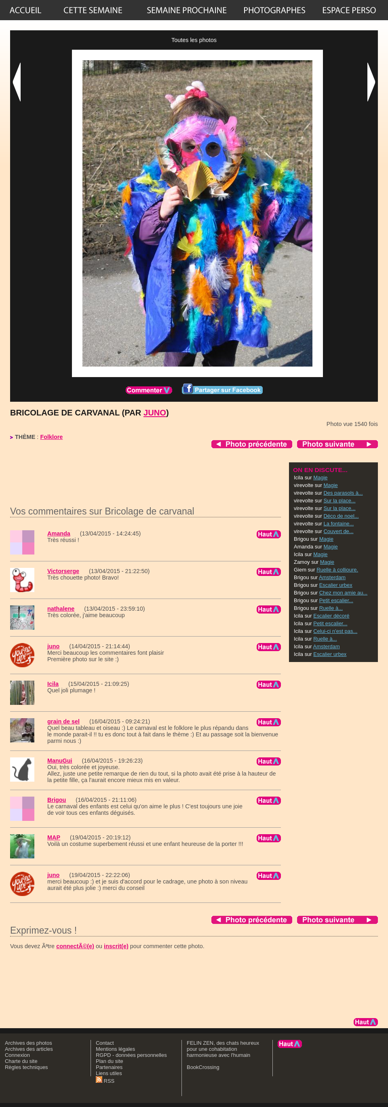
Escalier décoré (331, 616)
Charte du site (21, 1061)
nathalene (60, 608)
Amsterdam (332, 577)
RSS (105, 1081)
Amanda (58, 533)
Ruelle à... (331, 608)
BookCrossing (203, 1067)
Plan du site (109, 1061)
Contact (105, 1043)
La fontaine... (338, 524)
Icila (53, 684)
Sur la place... (339, 501)
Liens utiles (109, 1073)
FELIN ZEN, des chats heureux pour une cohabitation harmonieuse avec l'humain (223, 1049)
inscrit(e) (116, 946)
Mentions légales (115, 1049)
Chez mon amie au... (343, 593)
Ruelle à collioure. (337, 570)
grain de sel (63, 721)
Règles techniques (26, 1067)
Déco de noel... (340, 516)
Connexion (17, 1055)
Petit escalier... (336, 600)
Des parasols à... (343, 493)
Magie (320, 477)
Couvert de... (338, 531)
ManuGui (59, 760)
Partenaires (109, 1067)
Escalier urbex (335, 585)
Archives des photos (28, 1043)
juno (154, 412)
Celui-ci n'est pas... (335, 631)
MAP (53, 837)
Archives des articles (29, 1049)
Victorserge (63, 571)
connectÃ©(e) (75, 946)
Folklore (51, 437)
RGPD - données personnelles (131, 1055)
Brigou (56, 800)
